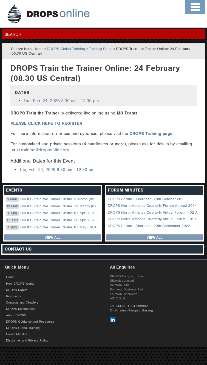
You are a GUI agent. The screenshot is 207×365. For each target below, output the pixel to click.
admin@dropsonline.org (136, 310)
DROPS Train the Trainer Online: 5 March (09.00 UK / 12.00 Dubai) (53, 199)
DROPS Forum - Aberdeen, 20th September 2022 (149, 225)
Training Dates (100, 48)
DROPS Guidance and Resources (30, 321)
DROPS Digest (16, 290)
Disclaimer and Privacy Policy (27, 340)
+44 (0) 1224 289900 (132, 306)
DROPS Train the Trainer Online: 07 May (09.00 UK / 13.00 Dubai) (53, 227)
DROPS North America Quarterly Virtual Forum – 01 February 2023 (155, 219)
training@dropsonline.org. (45, 150)
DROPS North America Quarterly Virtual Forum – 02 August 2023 (155, 212)
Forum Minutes (16, 334)
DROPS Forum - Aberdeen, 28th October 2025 (147, 199)
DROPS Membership (21, 309)
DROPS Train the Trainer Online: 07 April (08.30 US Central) (53, 213)
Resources (13, 296)
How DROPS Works (20, 283)
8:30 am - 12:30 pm (61, 101)
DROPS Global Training (66, 48)
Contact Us (18, 249)
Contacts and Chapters (22, 302)
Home (38, 48)
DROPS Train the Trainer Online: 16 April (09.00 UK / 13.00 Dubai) (53, 220)
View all (52, 237)
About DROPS (16, 315)
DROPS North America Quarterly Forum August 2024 (152, 205)
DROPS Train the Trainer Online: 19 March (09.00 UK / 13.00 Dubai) (53, 206)
